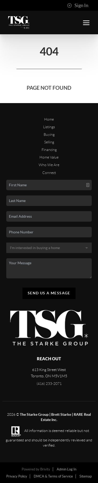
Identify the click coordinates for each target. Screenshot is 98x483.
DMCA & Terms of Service (53, 476)
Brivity (45, 469)
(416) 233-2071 (49, 383)
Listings (49, 127)
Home (49, 119)
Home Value (49, 157)
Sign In (77, 5)
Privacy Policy (16, 476)
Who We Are (49, 165)
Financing (49, 150)
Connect (49, 173)
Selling (49, 142)
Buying (49, 134)
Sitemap (85, 476)
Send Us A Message (49, 293)
